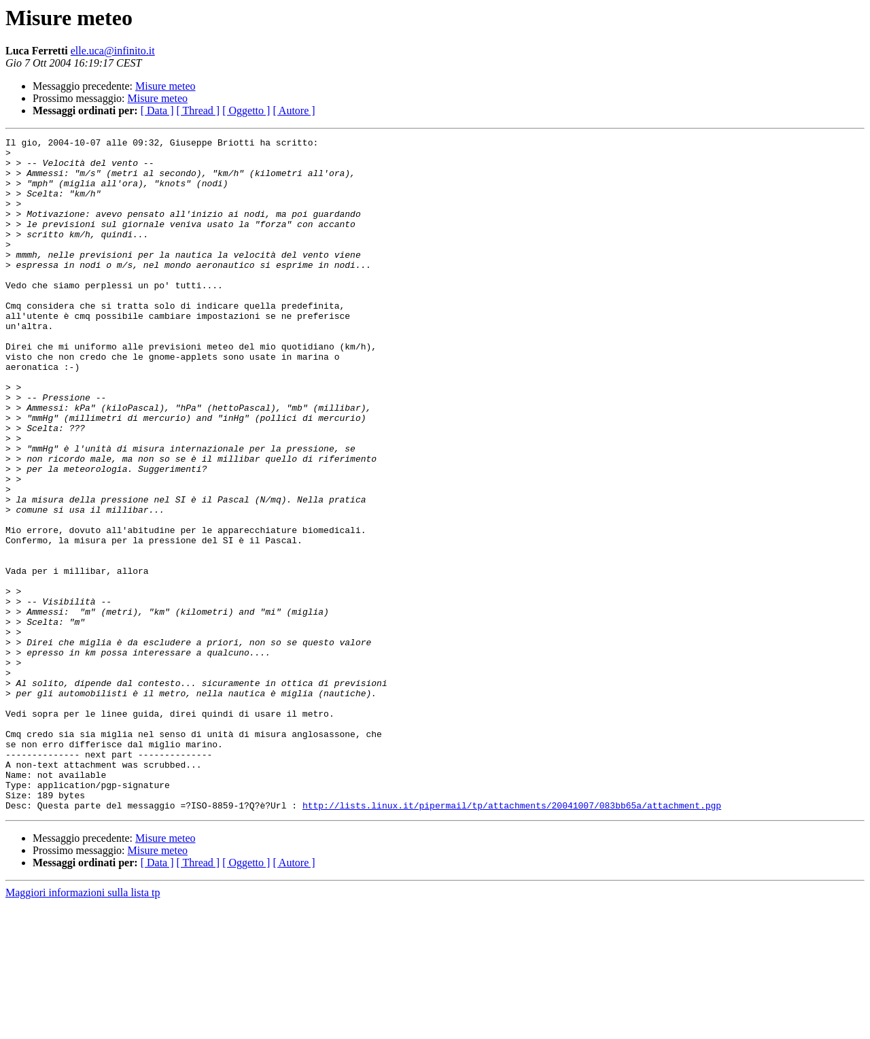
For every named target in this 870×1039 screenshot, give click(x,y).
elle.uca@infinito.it (113, 50)
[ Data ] (157, 110)
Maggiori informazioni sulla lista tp (82, 1027)
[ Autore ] (294, 110)
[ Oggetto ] (246, 110)
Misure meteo (165, 86)
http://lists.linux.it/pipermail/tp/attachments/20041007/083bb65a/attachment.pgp (511, 940)
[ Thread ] (198, 110)
